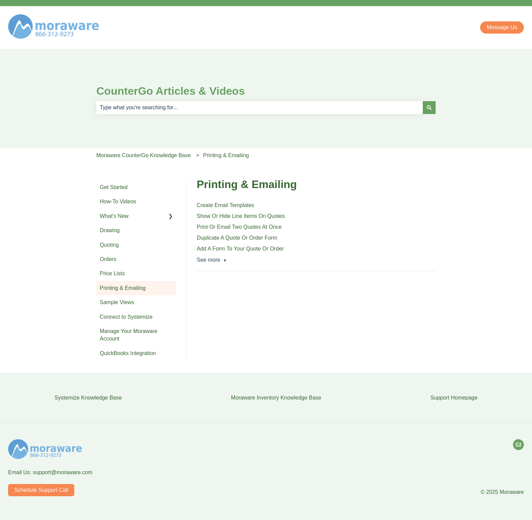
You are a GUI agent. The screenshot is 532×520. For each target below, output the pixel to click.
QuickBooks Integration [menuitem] (128, 353)
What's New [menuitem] (114, 216)
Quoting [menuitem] (109, 245)
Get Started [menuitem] (114, 187)
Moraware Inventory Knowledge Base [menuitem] (276, 398)
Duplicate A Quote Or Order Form (237, 238)
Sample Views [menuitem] (117, 302)
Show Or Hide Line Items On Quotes (241, 216)
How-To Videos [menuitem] (118, 201)
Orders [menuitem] (108, 259)
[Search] (429, 107)
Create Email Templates (225, 205)
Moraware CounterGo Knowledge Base (143, 155)
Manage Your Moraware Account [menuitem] (128, 334)
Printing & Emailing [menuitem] (123, 288)
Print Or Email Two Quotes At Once (239, 227)
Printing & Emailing (226, 155)
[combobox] (259, 107)
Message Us (502, 27)
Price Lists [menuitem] (112, 273)
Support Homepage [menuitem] (453, 398)
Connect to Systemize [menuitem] (126, 317)
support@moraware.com (62, 472)
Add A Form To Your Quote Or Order (240, 249)
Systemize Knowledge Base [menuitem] (88, 398)
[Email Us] (518, 444)
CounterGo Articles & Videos (170, 91)
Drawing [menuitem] (110, 230)
